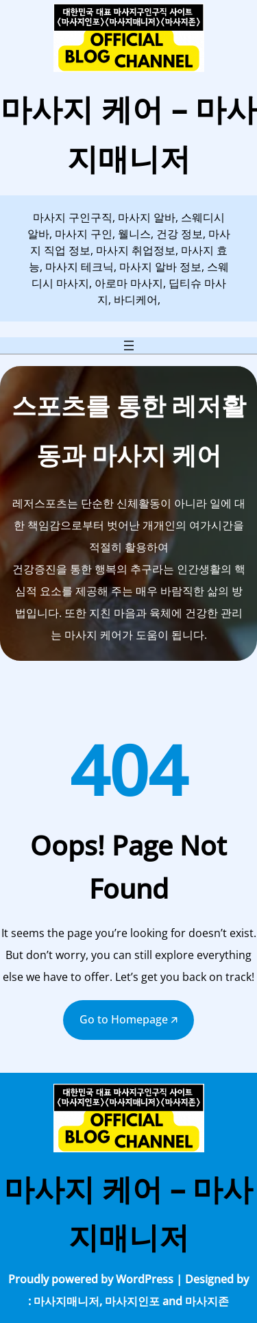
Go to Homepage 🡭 (128, 1019)
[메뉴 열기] (129, 345)
